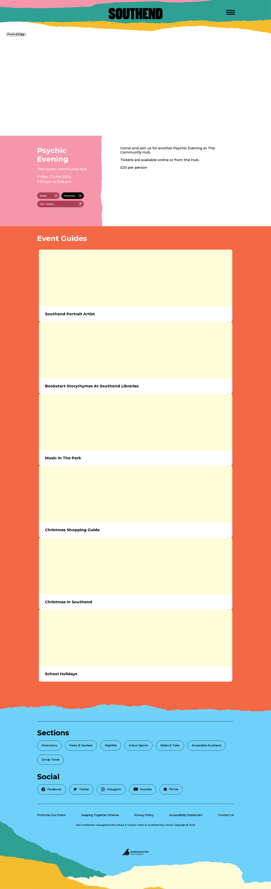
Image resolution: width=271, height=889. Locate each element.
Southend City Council (160, 824)
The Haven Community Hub (62, 169)
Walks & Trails (170, 745)
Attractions (49, 745)
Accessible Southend (206, 745)
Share (49, 195)
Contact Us (226, 815)
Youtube (142, 789)
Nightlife (111, 745)
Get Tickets (61, 204)
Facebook (51, 789)
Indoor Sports (138, 745)
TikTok (171, 789)
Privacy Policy (144, 815)
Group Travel (50, 759)
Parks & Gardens (81, 745)
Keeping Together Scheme (100, 815)
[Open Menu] (230, 11)
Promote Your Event (51, 815)
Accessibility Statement (185, 815)
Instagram (111, 789)
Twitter (81, 789)
